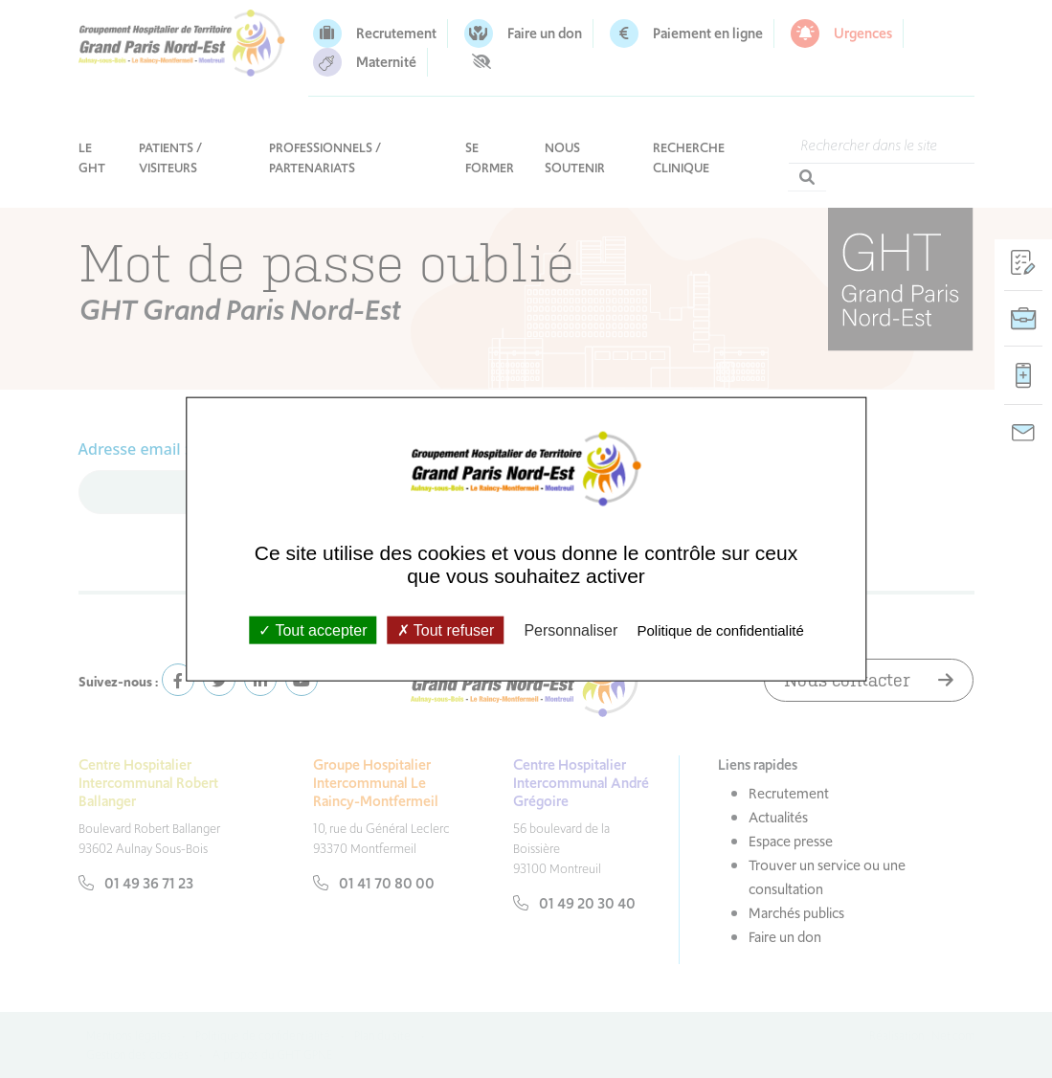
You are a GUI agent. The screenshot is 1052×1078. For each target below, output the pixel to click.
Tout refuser (446, 629)
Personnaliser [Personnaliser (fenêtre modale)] (570, 629)
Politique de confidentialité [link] (720, 629)
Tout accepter (312, 629)
